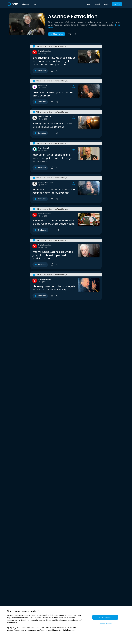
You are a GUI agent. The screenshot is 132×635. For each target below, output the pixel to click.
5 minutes (40, 102)
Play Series (56, 34)
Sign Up (117, 4)
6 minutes (40, 199)
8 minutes (40, 70)
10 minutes (40, 230)
